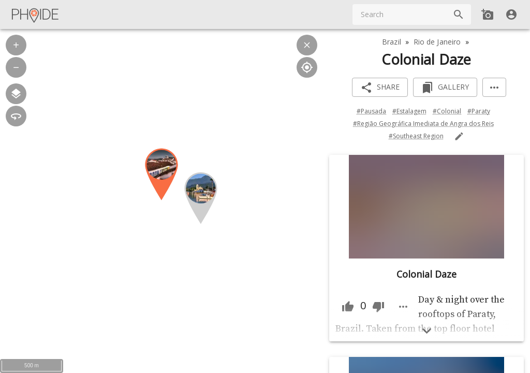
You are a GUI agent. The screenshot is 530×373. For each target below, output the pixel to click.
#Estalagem (409, 111)
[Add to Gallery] (445, 87)
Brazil (391, 42)
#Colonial (447, 111)
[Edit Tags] (459, 136)
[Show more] (426, 330)
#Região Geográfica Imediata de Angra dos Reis (423, 123)
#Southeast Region (416, 136)
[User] (511, 14)
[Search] (458, 14)
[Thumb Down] (378, 306)
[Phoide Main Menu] (35, 14)
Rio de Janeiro (437, 42)
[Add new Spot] (487, 14)
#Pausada (371, 111)
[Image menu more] (403, 306)
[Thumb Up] (347, 306)
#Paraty (478, 111)
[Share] (380, 87)
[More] (494, 87)
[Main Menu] (35, 14)
